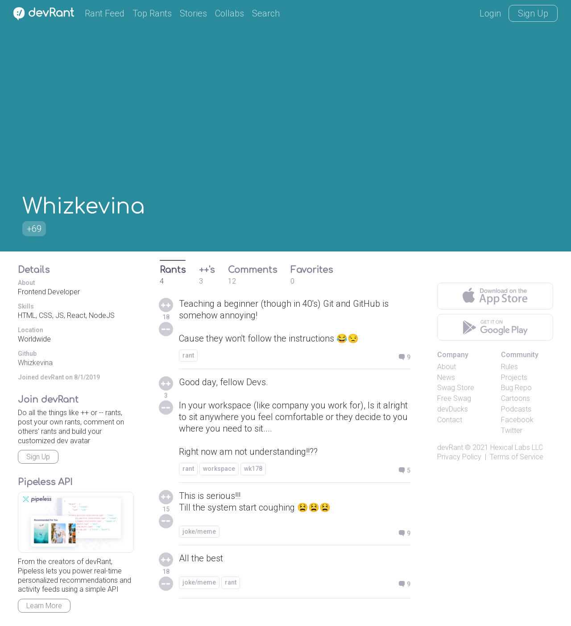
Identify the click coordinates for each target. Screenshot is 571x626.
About (446, 366)
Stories (193, 13)
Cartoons (515, 398)
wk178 (253, 468)
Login (490, 13)
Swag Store (455, 387)
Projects (514, 377)
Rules (509, 366)
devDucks (452, 409)
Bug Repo (516, 387)
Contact (449, 420)
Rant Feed (104, 13)
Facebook (517, 420)
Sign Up (533, 13)
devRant (450, 447)
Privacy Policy (459, 457)
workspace (219, 468)
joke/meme (199, 531)
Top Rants (152, 13)
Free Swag (454, 398)
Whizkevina (35, 362)
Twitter (511, 430)
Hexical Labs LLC (516, 447)
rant (188, 355)
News (446, 377)
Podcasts (516, 409)
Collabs (229, 13)
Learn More (44, 605)
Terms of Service (516, 457)
